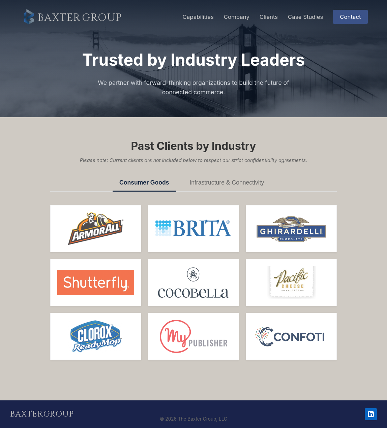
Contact (350, 16)
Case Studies (305, 16)
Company (236, 16)
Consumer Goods (144, 182)
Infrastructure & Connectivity (226, 182)
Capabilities (198, 16)
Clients (269, 16)
